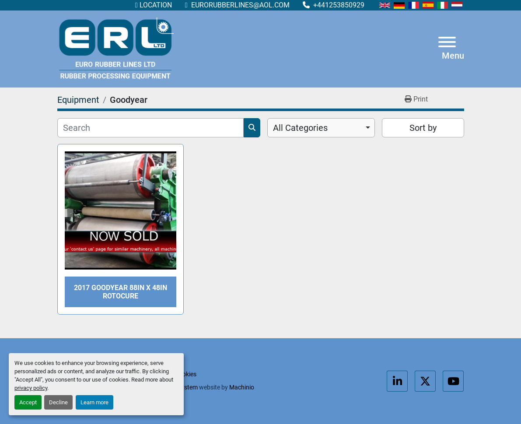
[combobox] (321, 127)
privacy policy (30, 388)
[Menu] (447, 43)
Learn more (94, 402)
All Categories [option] (300, 128)
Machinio (241, 387)
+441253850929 (337, 5)
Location (156, 5)
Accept (28, 402)
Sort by (423, 128)
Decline (58, 402)
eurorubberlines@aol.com (239, 5)
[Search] (150, 127)
